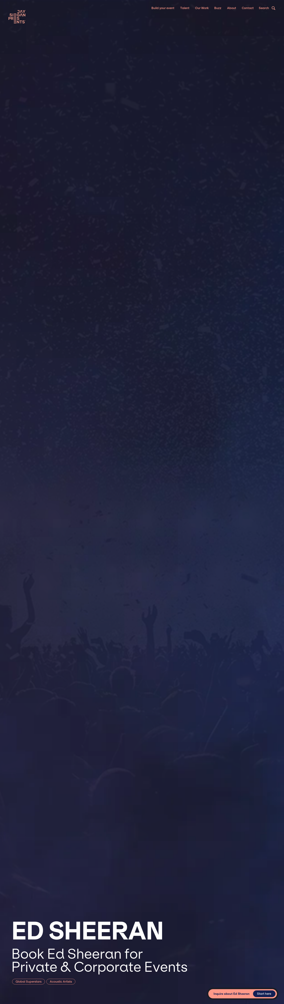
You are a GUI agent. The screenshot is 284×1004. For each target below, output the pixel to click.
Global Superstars (28, 981)
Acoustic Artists (61, 981)
